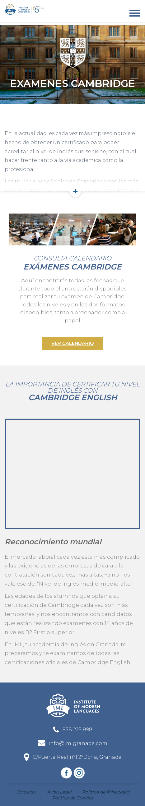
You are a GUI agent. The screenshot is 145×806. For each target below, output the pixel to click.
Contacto (26, 792)
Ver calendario (72, 343)
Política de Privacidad (105, 792)
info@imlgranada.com (78, 743)
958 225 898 (77, 730)
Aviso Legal (59, 792)
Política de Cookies (72, 798)
